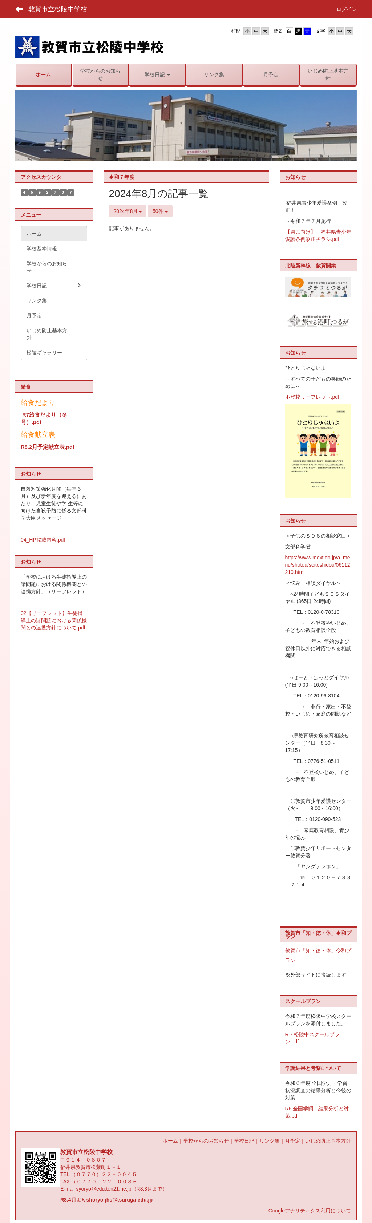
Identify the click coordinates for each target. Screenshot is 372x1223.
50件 (160, 211)
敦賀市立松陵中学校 (57, 9)
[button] (157, 74)
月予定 (292, 1141)
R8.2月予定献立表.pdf (47, 447)
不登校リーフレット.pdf (312, 397)
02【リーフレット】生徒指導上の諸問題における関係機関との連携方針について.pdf (54, 620)
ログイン (346, 9)
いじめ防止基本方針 (328, 1141)
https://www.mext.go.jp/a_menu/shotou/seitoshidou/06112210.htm (317, 565)
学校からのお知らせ (206, 1141)
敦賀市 (292, 950)
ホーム (170, 1141)
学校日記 (244, 1141)
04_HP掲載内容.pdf (43, 540)
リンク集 (269, 1141)
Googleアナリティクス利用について (309, 1211)
